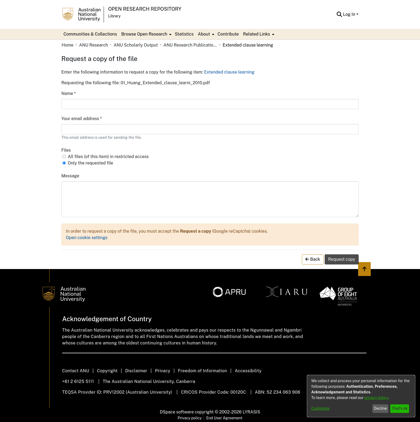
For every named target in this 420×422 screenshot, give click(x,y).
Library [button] (114, 16)
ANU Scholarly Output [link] (136, 45)
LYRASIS (251, 412)
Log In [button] (349, 14)
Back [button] (312, 259)
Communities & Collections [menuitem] (90, 34)
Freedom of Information (202, 370)
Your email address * (81, 118)
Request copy (341, 259)
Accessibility (248, 370)
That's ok (400, 408)
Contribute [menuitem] (228, 34)
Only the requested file (90, 163)
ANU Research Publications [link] (190, 45)
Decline (380, 408)
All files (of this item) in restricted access (108, 156)
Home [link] (67, 45)
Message (70, 175)
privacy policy (376, 398)
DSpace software (177, 412)
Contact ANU (75, 370)
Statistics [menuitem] (184, 34)
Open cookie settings (86, 237)
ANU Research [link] (93, 45)
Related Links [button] (256, 34)
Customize (320, 408)
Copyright (107, 370)
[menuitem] (146, 34)
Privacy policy (190, 418)
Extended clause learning (229, 72)
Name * (68, 93)
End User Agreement (224, 418)
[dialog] (361, 396)
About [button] (204, 34)
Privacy (162, 370)
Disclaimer (136, 370)
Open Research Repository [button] (144, 9)
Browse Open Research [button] (144, 34)
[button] (339, 14)
